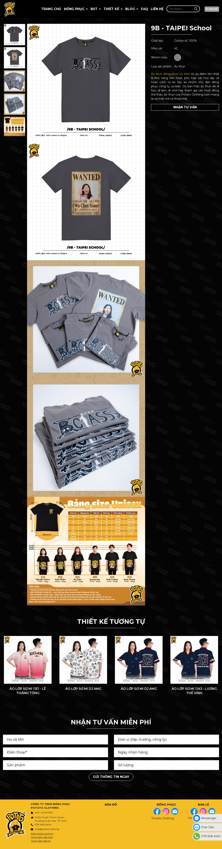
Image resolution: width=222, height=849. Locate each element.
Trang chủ (51, 9)
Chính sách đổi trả (40, 841)
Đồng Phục (75, 9)
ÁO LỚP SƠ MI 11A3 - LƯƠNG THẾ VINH (194, 691)
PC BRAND (212, 9)
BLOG (130, 9)
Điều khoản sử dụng (42, 833)
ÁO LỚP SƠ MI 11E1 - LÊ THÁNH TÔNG (28, 691)
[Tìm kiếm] (196, 9)
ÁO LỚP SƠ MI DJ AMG (83, 689)
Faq (144, 9)
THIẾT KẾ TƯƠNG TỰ (111, 621)
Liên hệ (157, 9)
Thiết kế (112, 9)
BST (94, 9)
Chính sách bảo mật (41, 837)
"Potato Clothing (162, 818)
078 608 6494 (43, 824)
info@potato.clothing (47, 829)
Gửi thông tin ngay (111, 777)
